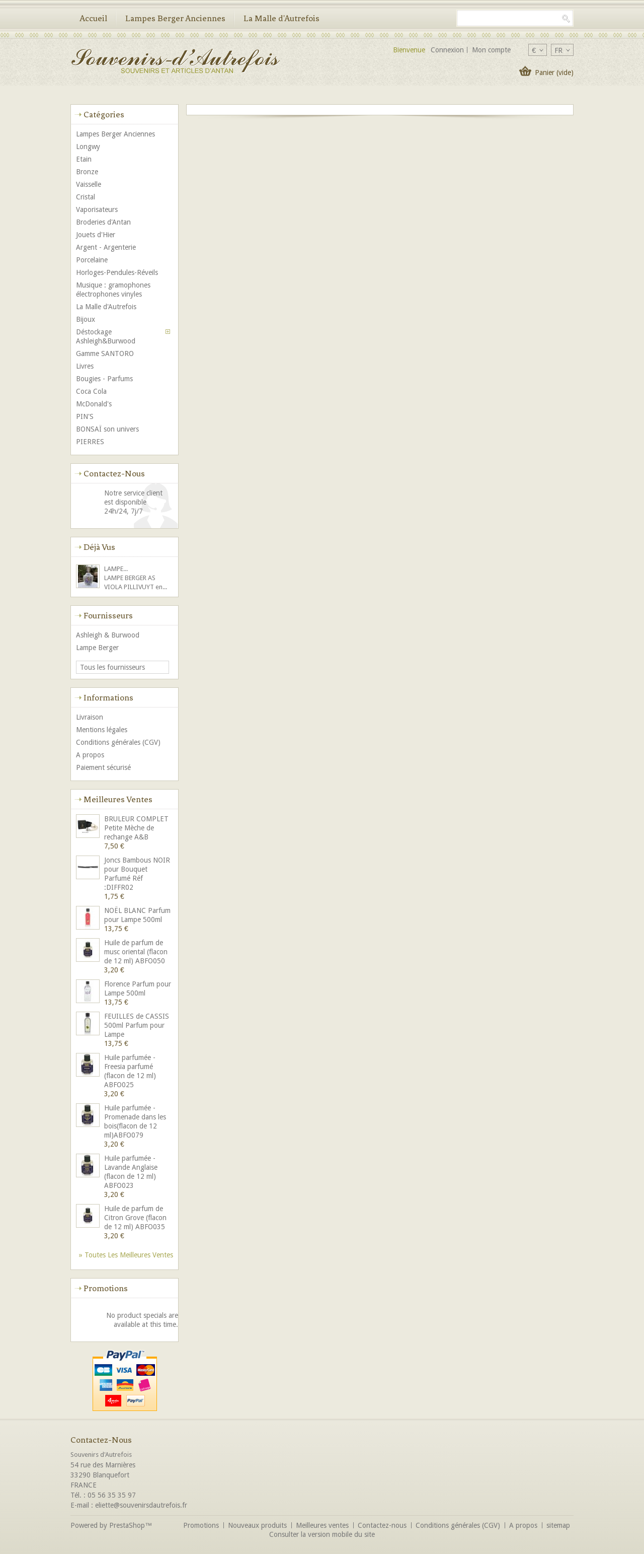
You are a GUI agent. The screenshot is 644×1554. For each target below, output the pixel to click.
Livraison (89, 717)
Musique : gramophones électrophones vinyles (113, 289)
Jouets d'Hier (95, 235)
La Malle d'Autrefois (281, 18)
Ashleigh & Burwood (107, 635)
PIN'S (85, 416)
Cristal (85, 197)
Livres (85, 366)
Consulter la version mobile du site (322, 1534)
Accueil (93, 18)
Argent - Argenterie (106, 247)
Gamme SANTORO (105, 353)
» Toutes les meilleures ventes (126, 1255)
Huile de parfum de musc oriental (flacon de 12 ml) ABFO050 (136, 952)
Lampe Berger (97, 648)
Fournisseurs (108, 615)
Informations (108, 697)
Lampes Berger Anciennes (175, 18)
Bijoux (85, 319)
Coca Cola (91, 391)
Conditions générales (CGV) (118, 742)
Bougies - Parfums (104, 379)
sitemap (558, 1525)
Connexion (447, 50)
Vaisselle (88, 184)
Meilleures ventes (118, 799)
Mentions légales (101, 730)
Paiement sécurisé (103, 767)
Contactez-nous (382, 1525)
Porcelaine (92, 260)
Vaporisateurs (97, 209)
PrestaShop (127, 1525)
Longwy (88, 147)
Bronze (87, 172)
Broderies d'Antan (103, 222)
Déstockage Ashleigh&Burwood (105, 336)
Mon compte (491, 50)
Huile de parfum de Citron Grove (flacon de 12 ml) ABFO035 (135, 1218)
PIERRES (90, 442)
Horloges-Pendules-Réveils (117, 272)
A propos (90, 755)
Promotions (106, 1288)
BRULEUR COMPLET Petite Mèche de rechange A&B (136, 828)
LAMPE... (116, 569)
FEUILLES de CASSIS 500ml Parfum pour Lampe (136, 1025)
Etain (84, 159)
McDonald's (94, 404)
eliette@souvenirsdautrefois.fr (141, 1505)
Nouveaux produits (257, 1525)
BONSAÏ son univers (107, 429)
